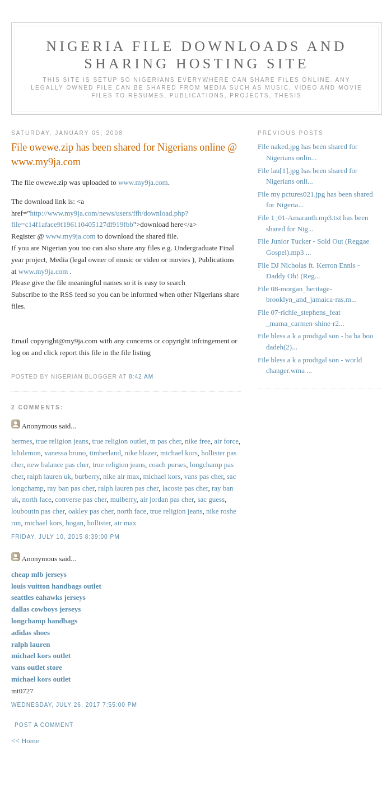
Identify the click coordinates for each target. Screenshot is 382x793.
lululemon (26, 453)
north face (37, 499)
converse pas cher (80, 499)
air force (226, 441)
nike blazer (141, 453)
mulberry (123, 499)
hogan (74, 523)
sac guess (211, 499)
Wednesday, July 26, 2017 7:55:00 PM (74, 705)
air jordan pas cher (167, 499)
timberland (105, 453)
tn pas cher (165, 441)
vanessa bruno (65, 453)
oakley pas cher (90, 511)
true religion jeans (62, 441)
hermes (21, 441)
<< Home (25, 740)
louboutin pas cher (38, 511)
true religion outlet (119, 441)
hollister (98, 523)
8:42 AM (141, 377)
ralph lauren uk (49, 476)
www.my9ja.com (143, 182)
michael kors (179, 453)
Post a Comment (44, 725)
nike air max (121, 476)
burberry (87, 476)
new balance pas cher (57, 464)
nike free (198, 441)
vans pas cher (203, 476)
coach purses (168, 464)
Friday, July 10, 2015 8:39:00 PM (65, 537)
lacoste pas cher (185, 488)
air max (125, 523)
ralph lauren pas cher (128, 488)
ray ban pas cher (70, 488)
